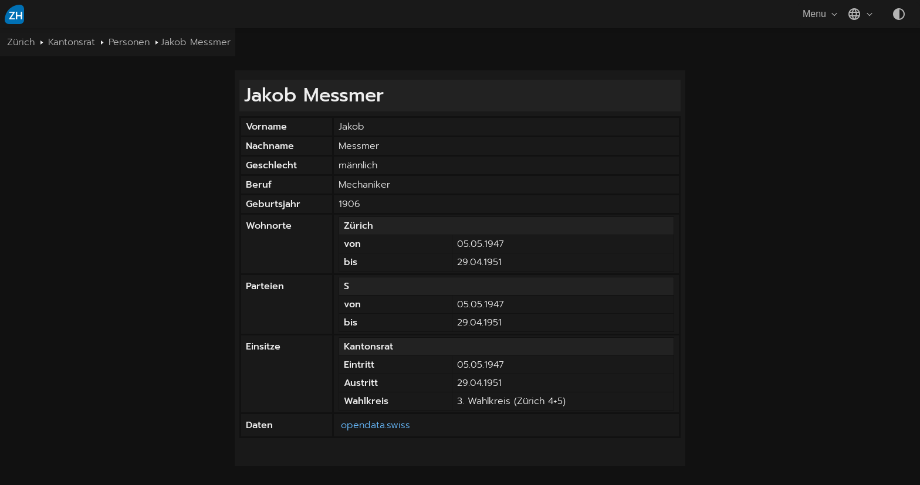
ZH (16, 16)
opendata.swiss (375, 425)
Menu (821, 14)
